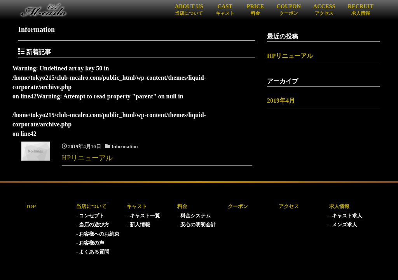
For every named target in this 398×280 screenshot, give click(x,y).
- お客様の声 (90, 243)
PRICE (255, 9)
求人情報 (339, 206)
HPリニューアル (290, 55)
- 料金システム (194, 216)
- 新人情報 (138, 225)
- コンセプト (90, 216)
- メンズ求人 (343, 225)
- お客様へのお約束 (98, 234)
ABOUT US (189, 9)
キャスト (137, 206)
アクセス (289, 206)
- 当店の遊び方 (93, 225)
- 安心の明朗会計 (196, 225)
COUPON (288, 9)
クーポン (238, 206)
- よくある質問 (93, 252)
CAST (225, 9)
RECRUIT (361, 9)
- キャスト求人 (346, 216)
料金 (182, 206)
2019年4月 (281, 100)
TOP (31, 206)
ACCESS (324, 9)
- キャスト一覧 (143, 216)
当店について (91, 206)
